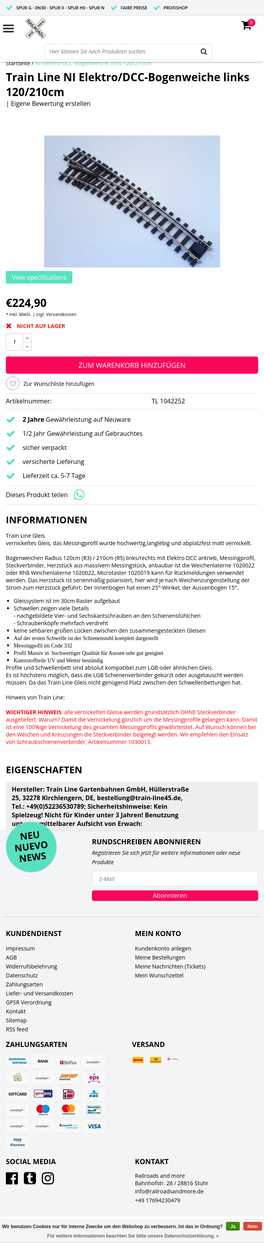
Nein (253, 1226)
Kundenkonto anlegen (163, 948)
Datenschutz (22, 975)
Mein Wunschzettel (159, 975)
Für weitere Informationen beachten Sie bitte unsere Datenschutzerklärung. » (133, 1236)
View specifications (39, 277)
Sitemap (16, 1020)
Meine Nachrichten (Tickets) (170, 966)
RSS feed (17, 1029)
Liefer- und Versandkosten (39, 993)
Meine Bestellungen (160, 957)
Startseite (18, 63)
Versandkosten (61, 314)
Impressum (20, 948)
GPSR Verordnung (29, 1002)
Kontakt (16, 1011)
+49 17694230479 (157, 1200)
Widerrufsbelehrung (31, 966)
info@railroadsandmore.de (169, 1191)
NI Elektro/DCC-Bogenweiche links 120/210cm (93, 63)
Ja (232, 1226)
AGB (11, 957)
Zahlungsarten (24, 984)
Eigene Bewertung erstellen (51, 103)
